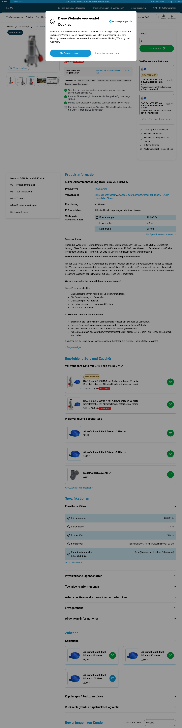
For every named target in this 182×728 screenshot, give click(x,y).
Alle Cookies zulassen (70, 53)
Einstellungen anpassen (107, 53)
